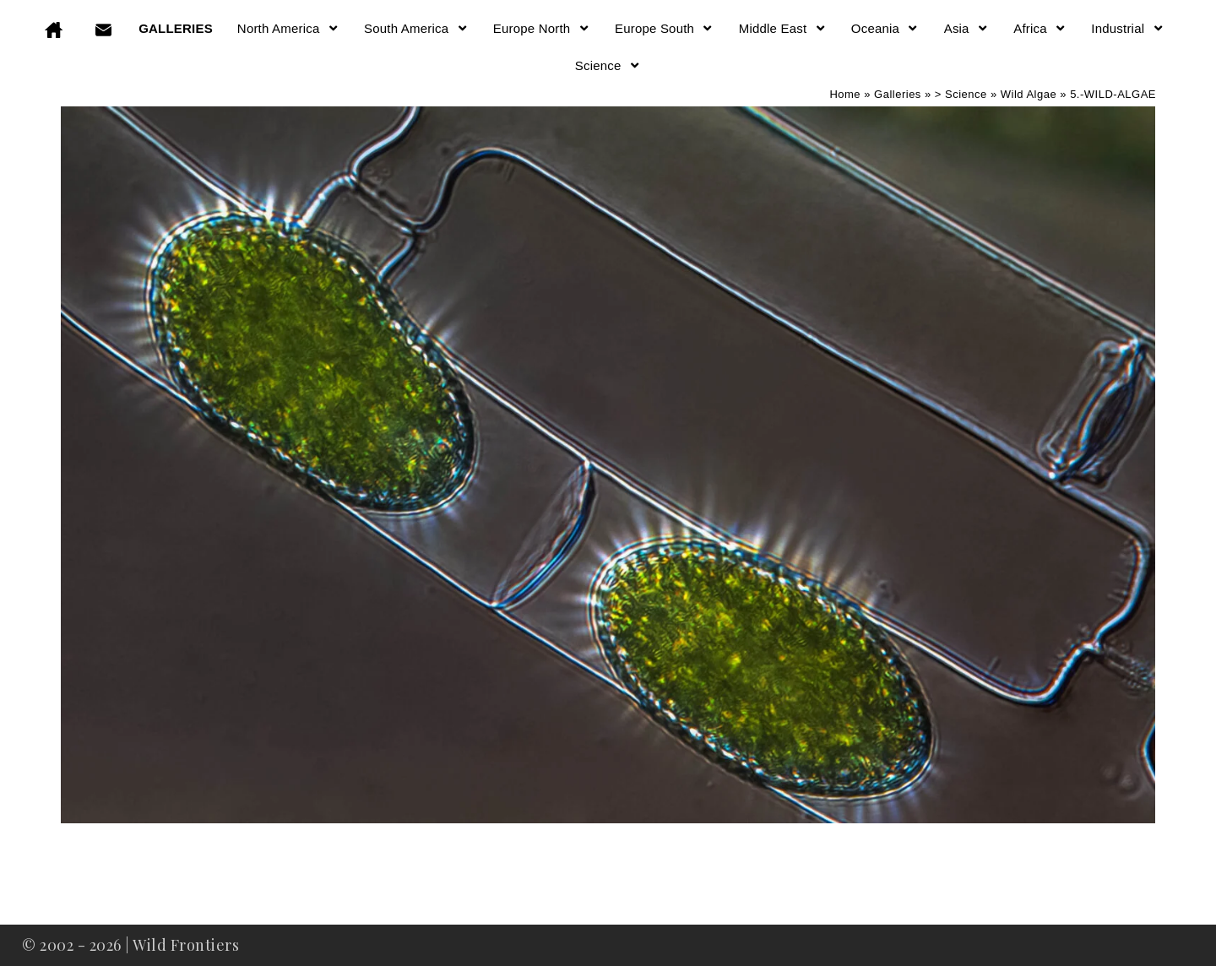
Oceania (885, 28)
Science (608, 65)
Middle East (783, 28)
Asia (967, 28)
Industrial (1127, 28)
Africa (1040, 28)
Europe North (541, 28)
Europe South (664, 28)
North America (288, 28)
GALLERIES (175, 28)
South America (416, 28)
